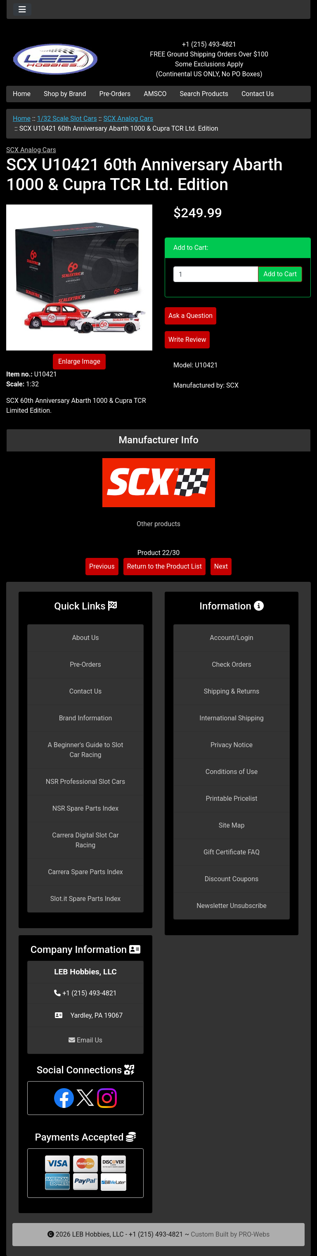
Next (221, 566)
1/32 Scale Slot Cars (67, 118)
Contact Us (257, 94)
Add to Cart (280, 274)
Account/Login (231, 638)
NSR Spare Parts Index (85, 808)
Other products (158, 524)
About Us (85, 638)
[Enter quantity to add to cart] (215, 274)
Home (22, 94)
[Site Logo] (57, 54)
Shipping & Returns (232, 691)
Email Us (85, 1040)
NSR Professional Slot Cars (85, 782)
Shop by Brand (65, 94)
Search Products (204, 94)
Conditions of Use (232, 772)
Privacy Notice (232, 745)
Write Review (187, 339)
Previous (102, 566)
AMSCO (155, 94)
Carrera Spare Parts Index (85, 872)
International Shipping (231, 718)
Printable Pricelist (231, 798)
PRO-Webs (254, 1234)
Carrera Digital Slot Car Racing (85, 840)
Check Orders (231, 664)
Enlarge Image (79, 361)
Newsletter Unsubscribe (231, 906)
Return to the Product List (164, 566)
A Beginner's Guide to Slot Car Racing (85, 750)
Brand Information (85, 718)
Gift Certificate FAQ (231, 852)
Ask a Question (190, 316)
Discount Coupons (232, 879)
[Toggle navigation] (22, 9)
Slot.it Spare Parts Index (85, 899)
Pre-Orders (115, 94)
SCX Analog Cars (128, 118)
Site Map (232, 825)
